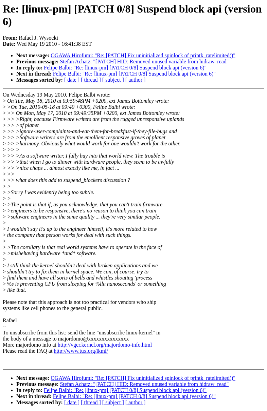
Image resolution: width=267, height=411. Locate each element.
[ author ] (135, 80)
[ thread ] (91, 80)
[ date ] (71, 80)
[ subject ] (113, 80)
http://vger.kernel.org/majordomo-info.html (105, 345)
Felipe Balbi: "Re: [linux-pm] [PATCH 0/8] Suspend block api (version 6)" (125, 67)
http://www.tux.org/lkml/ (81, 351)
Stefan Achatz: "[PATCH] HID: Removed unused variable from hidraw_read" (144, 61)
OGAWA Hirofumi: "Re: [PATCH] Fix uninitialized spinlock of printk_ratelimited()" (143, 55)
